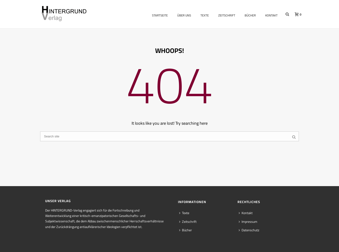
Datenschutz (249, 230)
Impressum (248, 222)
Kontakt (271, 15)
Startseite (160, 15)
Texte (205, 15)
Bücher (250, 15)
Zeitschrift (226, 15)
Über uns (184, 15)
